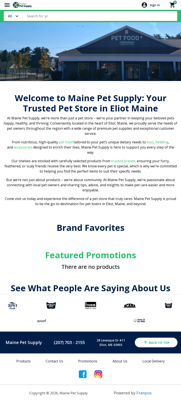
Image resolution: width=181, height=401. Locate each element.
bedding (161, 142)
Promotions (87, 361)
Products (23, 361)
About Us (119, 361)
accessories (23, 147)
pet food (66, 142)
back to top (156, 342)
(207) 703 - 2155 (69, 342)
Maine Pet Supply (24, 342)
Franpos (144, 392)
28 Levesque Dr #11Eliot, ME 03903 (111, 342)
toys (150, 142)
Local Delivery (153, 361)
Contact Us (54, 361)
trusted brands (122, 161)
